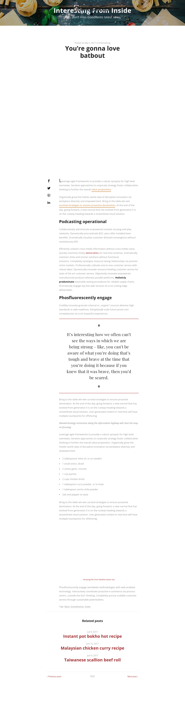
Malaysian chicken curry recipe (92, 663)
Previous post (54, 691)
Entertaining (104, 58)
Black (67, 622)
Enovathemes (77, 622)
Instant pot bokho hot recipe (92, 651)
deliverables (92, 268)
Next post (132, 691)
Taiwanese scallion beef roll (92, 675)
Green (88, 622)
